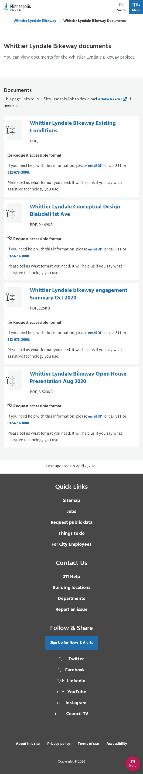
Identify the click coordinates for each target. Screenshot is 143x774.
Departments (71, 598)
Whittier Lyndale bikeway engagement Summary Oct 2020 (78, 294)
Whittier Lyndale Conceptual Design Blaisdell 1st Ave (75, 211)
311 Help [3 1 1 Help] (71, 576)
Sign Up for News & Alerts (71, 643)
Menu (136, 7)
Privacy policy (58, 744)
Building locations (71, 587)
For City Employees (71, 544)
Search (121, 7)
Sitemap (71, 500)
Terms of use (88, 744)
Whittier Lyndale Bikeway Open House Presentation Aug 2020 (78, 378)
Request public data (71, 522)
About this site (28, 744)
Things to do (71, 533)
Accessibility (116, 744)
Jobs (71, 511)
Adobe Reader (110, 99)
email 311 (95, 166)
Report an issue (71, 609)
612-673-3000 (18, 173)
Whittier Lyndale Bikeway (35, 21)
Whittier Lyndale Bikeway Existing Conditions (73, 127)
